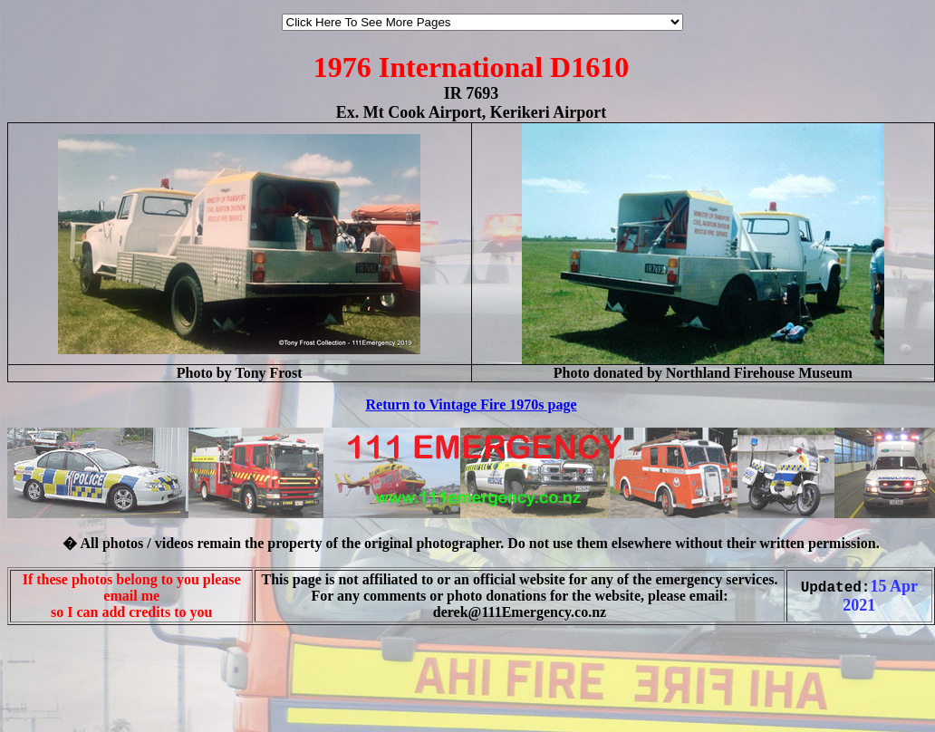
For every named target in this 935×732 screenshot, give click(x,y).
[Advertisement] (61, 694)
